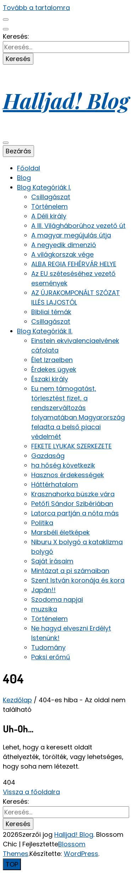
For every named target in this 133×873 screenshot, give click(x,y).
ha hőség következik (63, 465)
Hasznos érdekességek (67, 474)
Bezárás (18, 151)
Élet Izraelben (52, 359)
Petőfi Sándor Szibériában (72, 503)
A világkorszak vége (62, 254)
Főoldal (28, 168)
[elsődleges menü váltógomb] (6, 143)
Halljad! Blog (66, 100)
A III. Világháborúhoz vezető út (78, 225)
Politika (42, 522)
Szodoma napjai (57, 599)
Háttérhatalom (54, 484)
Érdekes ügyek (53, 369)
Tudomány (48, 647)
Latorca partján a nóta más (75, 513)
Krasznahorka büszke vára (73, 494)
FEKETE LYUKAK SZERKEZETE (71, 446)
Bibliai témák (51, 311)
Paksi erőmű (50, 657)
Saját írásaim (52, 561)
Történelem (49, 206)
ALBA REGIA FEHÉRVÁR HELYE (73, 264)
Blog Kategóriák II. (44, 331)
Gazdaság (48, 455)
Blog (24, 177)
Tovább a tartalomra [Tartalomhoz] (36, 7)
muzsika (44, 609)
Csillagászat (50, 196)
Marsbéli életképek (60, 532)
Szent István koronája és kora (77, 580)
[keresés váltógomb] (6, 29)
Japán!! (43, 589)
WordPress (81, 853)
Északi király (49, 379)
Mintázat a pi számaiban (70, 570)
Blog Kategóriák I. (44, 187)
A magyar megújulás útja (71, 235)
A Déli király (48, 216)
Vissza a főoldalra (31, 791)
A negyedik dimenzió (63, 244)
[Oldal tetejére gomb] (12, 864)
